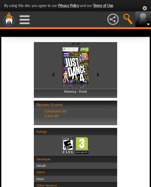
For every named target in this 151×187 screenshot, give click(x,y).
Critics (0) (51, 116)
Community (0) (55, 111)
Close (145, 8)
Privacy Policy (68, 5)
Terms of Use (103, 5)
